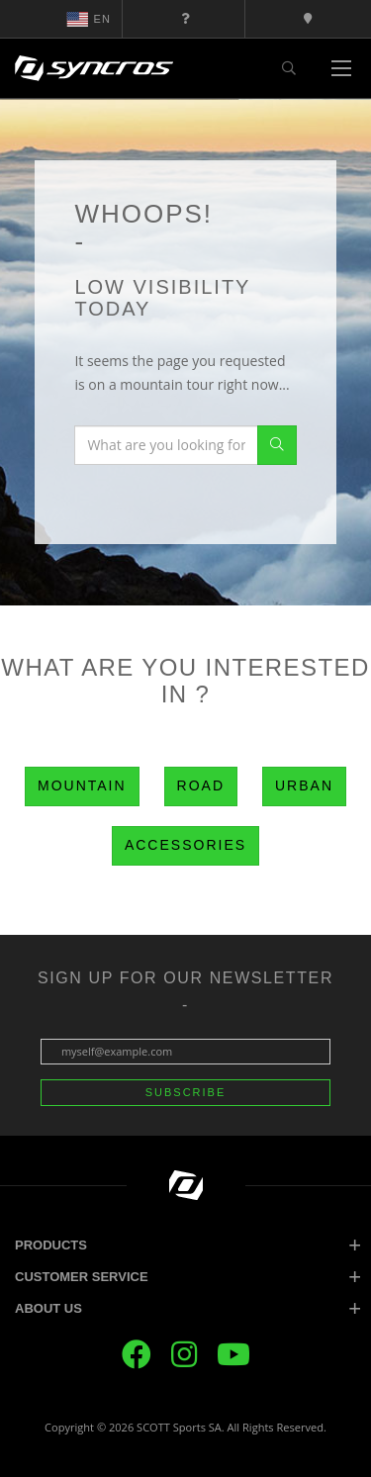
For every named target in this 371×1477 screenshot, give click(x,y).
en (89, 19)
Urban (304, 785)
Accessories (185, 845)
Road (201, 785)
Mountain (82, 785)
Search (277, 445)
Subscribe (186, 1092)
